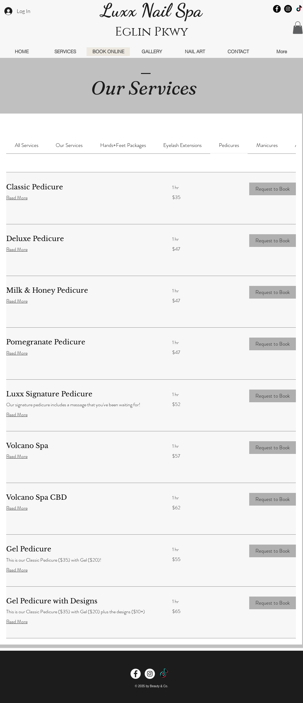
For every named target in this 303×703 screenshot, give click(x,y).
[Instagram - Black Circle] (288, 9)
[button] (297, 27)
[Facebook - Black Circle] (277, 9)
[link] (26, 145)
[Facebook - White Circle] (135, 674)
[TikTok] (299, 9)
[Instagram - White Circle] (150, 674)
